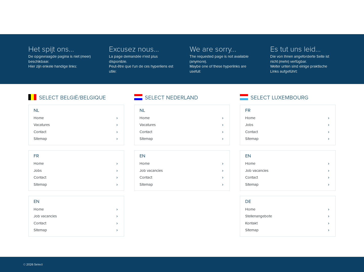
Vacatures (42, 124)
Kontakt (251, 223)
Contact (40, 132)
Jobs (38, 170)
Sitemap (40, 138)
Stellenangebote (258, 216)
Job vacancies (45, 216)
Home (39, 118)
